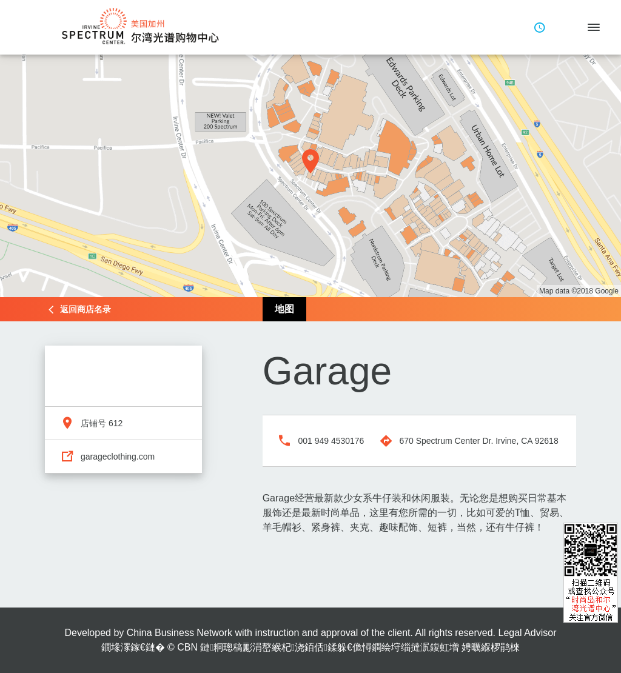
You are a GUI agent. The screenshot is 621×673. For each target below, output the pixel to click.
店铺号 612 (102, 423)
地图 (284, 309)
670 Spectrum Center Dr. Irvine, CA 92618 (478, 441)
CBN (187, 647)
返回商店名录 (85, 309)
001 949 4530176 (331, 441)
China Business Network (179, 633)
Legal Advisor (527, 633)
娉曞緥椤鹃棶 (491, 647)
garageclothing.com (118, 456)
